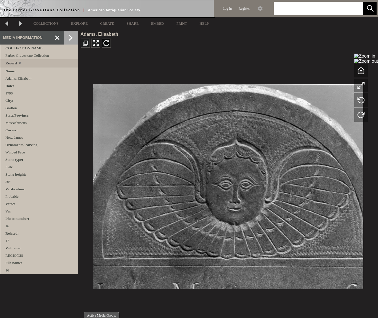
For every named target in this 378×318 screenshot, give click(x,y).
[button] (370, 8)
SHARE (132, 23)
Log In (227, 8)
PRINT (182, 23)
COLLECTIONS (46, 23)
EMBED (157, 23)
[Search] (312, 8)
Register (244, 8)
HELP (204, 23)
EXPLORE (79, 23)
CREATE (107, 23)
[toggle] (20, 64)
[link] (354, 8)
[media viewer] (228, 185)
